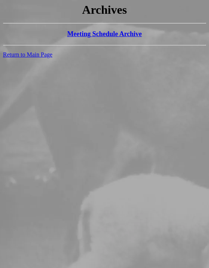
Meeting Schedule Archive (104, 34)
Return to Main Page (27, 54)
